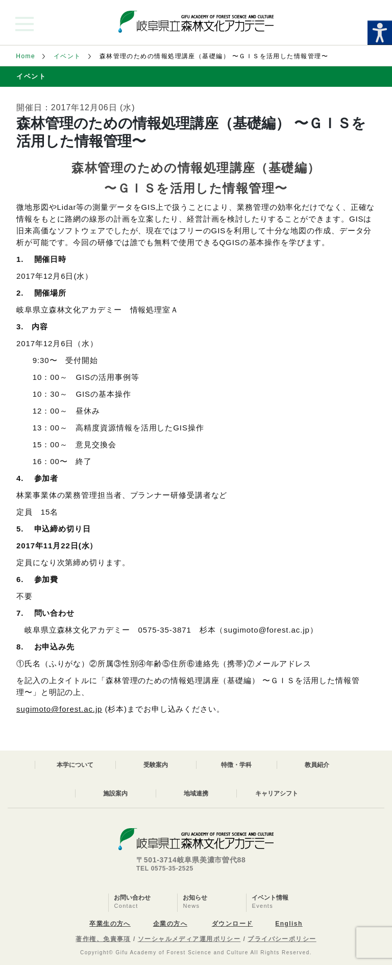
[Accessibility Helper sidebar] (380, 32)
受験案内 (155, 764)
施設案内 (115, 793)
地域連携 (196, 793)
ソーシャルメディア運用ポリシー (189, 939)
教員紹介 (317, 764)
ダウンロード (232, 923)
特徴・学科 (236, 764)
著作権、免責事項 (103, 939)
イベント (67, 56)
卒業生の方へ (110, 923)
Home (25, 56)
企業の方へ (170, 923)
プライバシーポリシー (282, 939)
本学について (75, 764)
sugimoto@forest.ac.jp (59, 709)
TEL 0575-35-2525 (164, 868)
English (288, 923)
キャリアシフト (276, 793)
